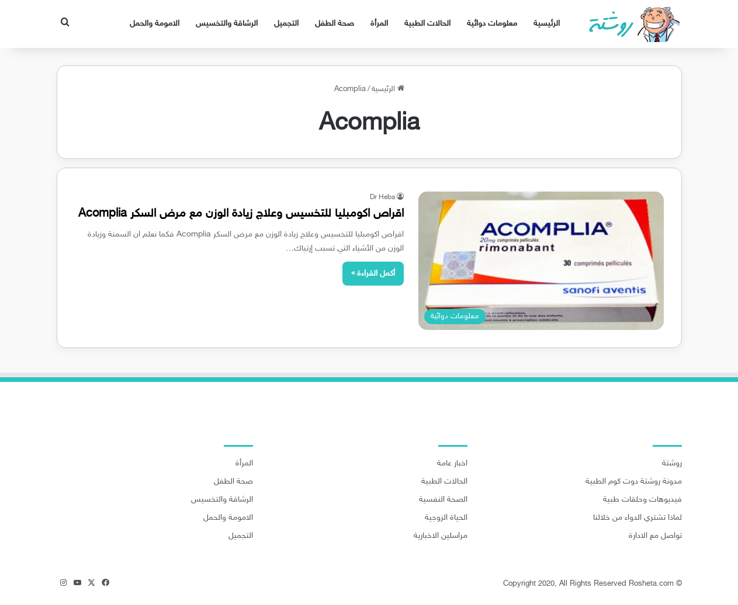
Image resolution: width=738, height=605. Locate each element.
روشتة (672, 463)
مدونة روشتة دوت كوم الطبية (633, 481)
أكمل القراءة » (373, 274)
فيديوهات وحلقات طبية (642, 500)
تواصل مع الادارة (655, 536)
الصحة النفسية (443, 500)
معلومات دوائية (492, 24)
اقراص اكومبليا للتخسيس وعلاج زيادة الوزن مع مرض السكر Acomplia (241, 214)
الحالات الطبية (427, 24)
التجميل (286, 24)
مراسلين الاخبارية (440, 536)
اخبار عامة (452, 463)
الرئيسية (546, 24)
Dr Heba (382, 197)
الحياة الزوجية (446, 518)
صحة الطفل (334, 24)
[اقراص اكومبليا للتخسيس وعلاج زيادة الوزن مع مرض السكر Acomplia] (541, 261)
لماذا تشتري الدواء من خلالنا (637, 518)
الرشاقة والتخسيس (227, 24)
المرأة (379, 24)
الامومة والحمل (154, 24)
